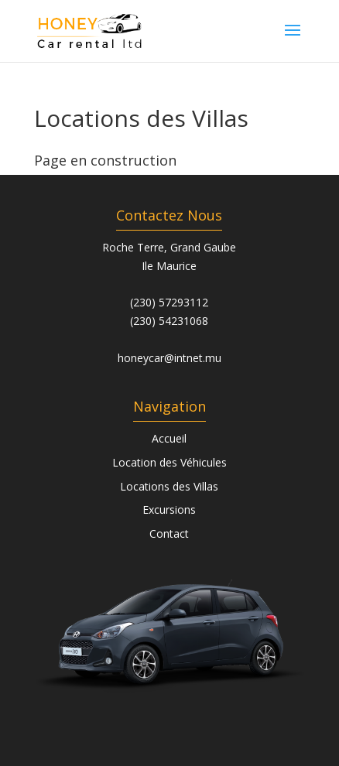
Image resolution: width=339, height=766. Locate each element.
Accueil (169, 438)
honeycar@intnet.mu (169, 358)
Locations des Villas (169, 486)
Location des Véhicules (169, 462)
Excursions (169, 509)
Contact (169, 533)
